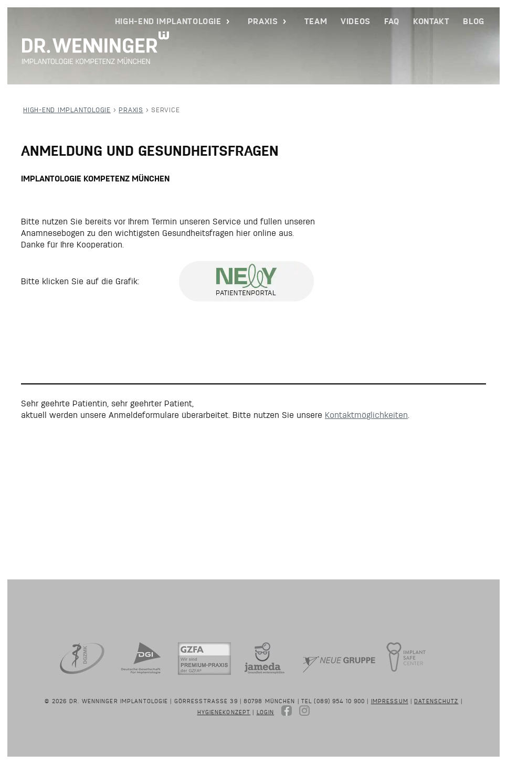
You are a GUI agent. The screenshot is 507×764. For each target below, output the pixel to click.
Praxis (263, 21)
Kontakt (431, 21)
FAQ (391, 21)
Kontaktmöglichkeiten (366, 415)
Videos (356, 21)
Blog (473, 21)
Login (265, 712)
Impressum (389, 701)
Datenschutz (436, 701)
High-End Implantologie (168, 21)
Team (316, 21)
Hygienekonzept (224, 712)
